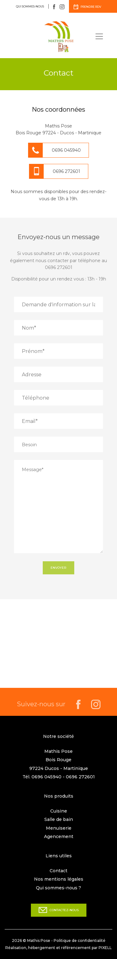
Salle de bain (58, 819)
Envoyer (58, 568)
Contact (58, 870)
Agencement (58, 836)
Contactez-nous (59, 910)
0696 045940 (66, 150)
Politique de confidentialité (79, 940)
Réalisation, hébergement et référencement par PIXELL (58, 947)
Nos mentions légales (58, 879)
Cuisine (58, 811)
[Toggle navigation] (99, 36)
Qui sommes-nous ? (58, 888)
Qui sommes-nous (30, 6)
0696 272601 (66, 171)
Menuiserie (58, 828)
